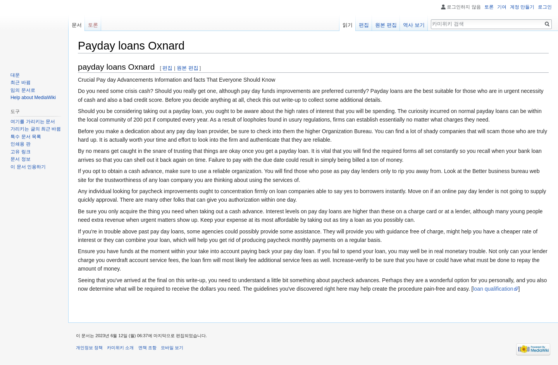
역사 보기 (414, 25)
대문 (15, 75)
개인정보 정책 (89, 347)
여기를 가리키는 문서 (32, 121)
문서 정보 (20, 159)
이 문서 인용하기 (28, 167)
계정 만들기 (522, 7)
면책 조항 (147, 347)
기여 (501, 7)
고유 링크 (20, 151)
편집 (167, 68)
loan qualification (493, 289)
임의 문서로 (22, 90)
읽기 (348, 25)
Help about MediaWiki (33, 97)
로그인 (545, 7)
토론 (489, 7)
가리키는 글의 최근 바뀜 (35, 129)
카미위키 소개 (120, 347)
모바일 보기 (172, 347)
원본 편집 (187, 68)
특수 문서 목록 (25, 136)
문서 (77, 25)
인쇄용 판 (20, 144)
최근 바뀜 (20, 82)
